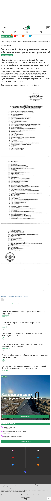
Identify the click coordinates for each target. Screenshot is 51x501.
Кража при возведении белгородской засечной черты (22, 396)
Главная (5, 32)
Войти (48, 27)
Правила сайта (36, 494)
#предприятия (18, 296)
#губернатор (11, 296)
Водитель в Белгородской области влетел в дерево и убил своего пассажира (25, 356)
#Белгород (3, 296)
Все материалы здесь (26, 416)
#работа (26, 296)
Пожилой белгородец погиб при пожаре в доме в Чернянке (22, 323)
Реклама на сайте (16, 494)
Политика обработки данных (27, 494)
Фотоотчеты (44, 32)
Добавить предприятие (25, 441)
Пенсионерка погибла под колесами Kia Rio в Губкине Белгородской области (23, 334)
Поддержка (23, 497)
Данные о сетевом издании (6, 494)
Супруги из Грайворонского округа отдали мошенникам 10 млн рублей (24, 313)
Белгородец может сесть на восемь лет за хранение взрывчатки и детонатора (23, 345)
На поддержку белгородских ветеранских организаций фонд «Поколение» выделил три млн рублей (24, 367)
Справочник (30, 32)
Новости (17, 32)
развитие (28, 497)
